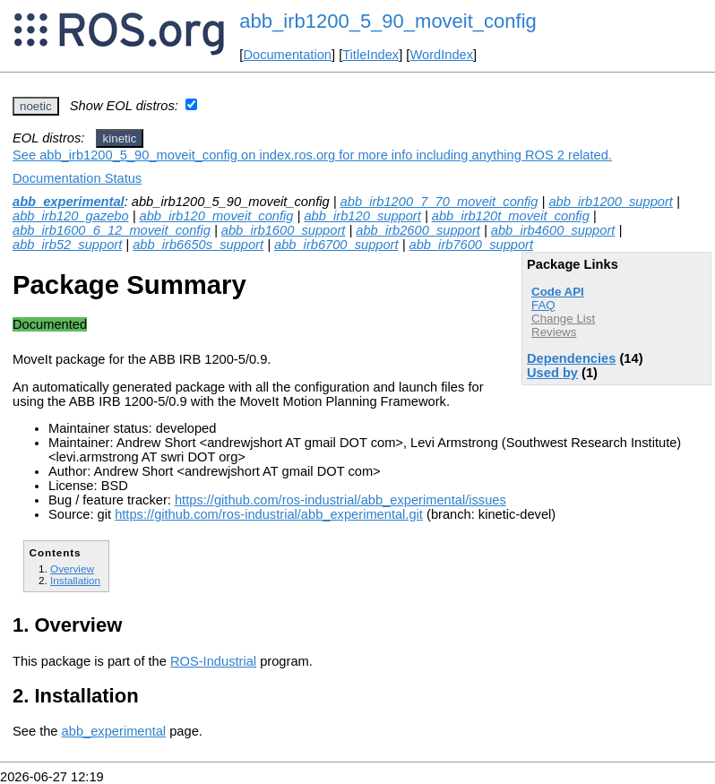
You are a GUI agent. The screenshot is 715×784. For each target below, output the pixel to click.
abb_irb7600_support (471, 244)
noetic (36, 106)
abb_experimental (69, 201)
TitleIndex (370, 54)
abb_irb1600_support (283, 230)
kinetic (120, 138)
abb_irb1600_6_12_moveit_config (112, 230)
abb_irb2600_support (418, 230)
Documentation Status (77, 178)
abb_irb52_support (67, 244)
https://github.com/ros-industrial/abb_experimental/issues (340, 500)
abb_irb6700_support (336, 244)
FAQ (543, 305)
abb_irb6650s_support (198, 244)
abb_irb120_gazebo (71, 216)
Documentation (287, 54)
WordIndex (441, 54)
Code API (557, 291)
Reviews (553, 332)
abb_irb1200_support (610, 201)
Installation (75, 580)
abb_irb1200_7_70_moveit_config (439, 201)
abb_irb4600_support (553, 230)
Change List (563, 318)
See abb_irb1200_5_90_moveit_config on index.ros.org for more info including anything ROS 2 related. (312, 155)
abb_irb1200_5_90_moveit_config (387, 21)
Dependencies (571, 358)
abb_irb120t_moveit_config (511, 216)
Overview (72, 568)
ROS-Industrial (213, 661)
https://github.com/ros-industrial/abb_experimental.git (269, 514)
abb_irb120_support (362, 216)
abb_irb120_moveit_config (217, 216)
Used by (552, 373)
